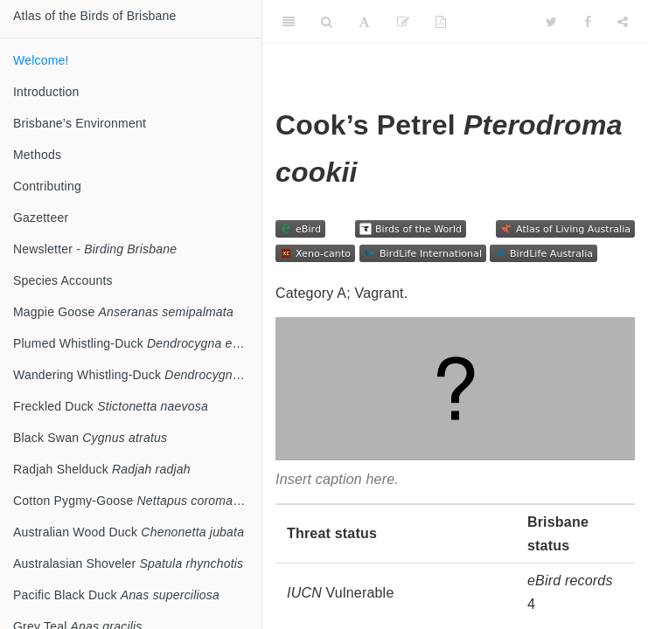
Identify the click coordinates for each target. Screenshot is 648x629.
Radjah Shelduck (102, 469)
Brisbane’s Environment (79, 123)
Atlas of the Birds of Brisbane (95, 16)
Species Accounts (63, 280)
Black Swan (90, 438)
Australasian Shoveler (128, 563)
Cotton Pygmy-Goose (137, 501)
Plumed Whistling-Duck (136, 343)
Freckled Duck (110, 406)
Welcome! (41, 60)
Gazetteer (40, 218)
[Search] (326, 22)
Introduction (46, 92)
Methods (37, 155)
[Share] (622, 22)
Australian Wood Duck (128, 532)
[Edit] (403, 22)
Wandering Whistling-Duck (137, 375)
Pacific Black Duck (116, 595)
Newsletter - (95, 249)
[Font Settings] (364, 22)
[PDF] (440, 22)
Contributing (47, 186)
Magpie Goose (123, 312)
